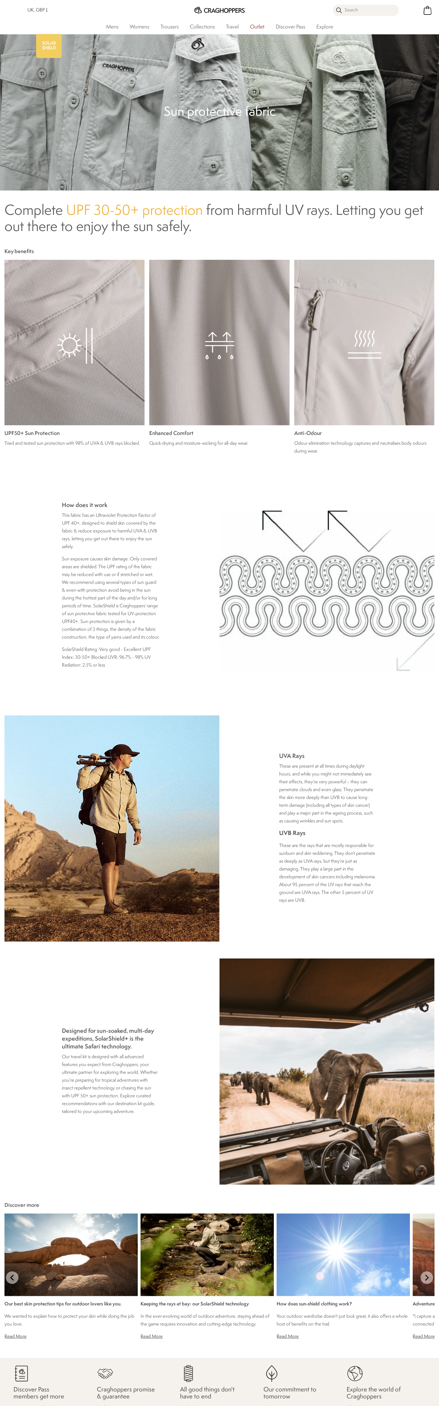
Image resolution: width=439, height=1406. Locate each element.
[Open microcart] (427, 10)
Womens (139, 27)
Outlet (257, 27)
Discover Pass (290, 27)
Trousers (169, 27)
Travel (232, 27)
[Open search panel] (366, 10)
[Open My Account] (411, 10)
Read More (15, 1336)
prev (12, 1277)
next (427, 1277)
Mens (112, 27)
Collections (202, 27)
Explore (324, 27)
